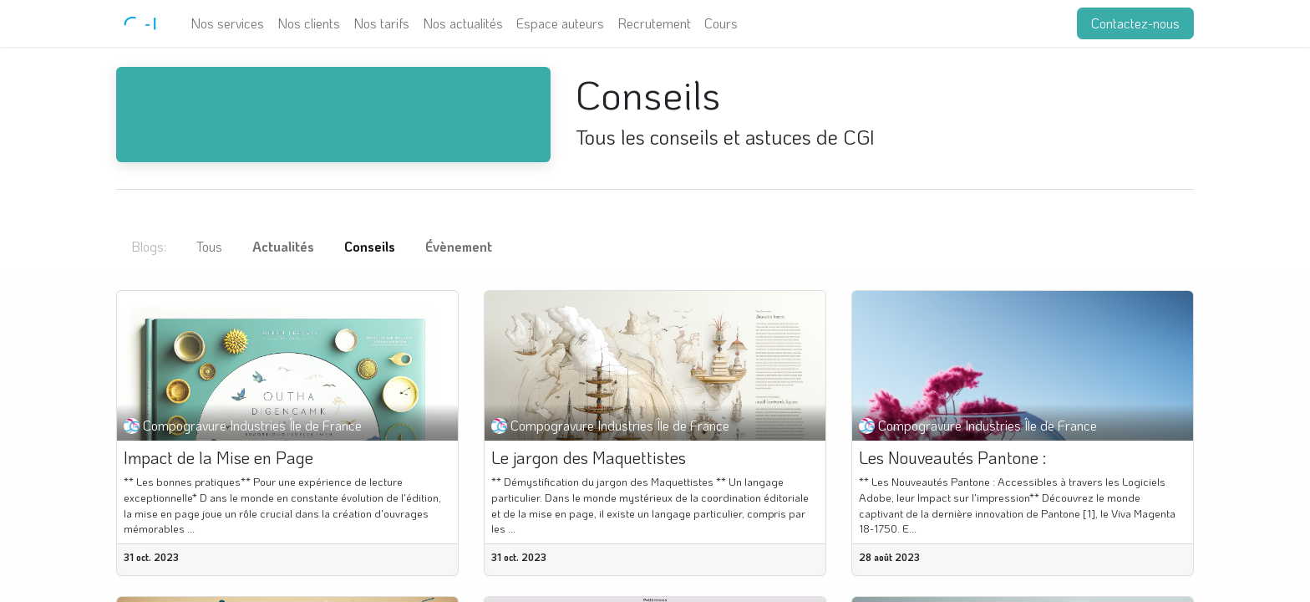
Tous (209, 246)
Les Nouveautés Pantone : (952, 457)
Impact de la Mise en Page (218, 457)
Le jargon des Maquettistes (588, 457)
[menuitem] (227, 23)
